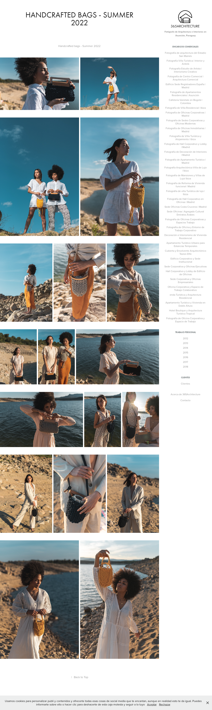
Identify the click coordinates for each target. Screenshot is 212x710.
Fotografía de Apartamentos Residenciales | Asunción (185, 93)
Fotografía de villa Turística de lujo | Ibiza (185, 192)
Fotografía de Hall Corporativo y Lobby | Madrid (185, 145)
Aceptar (152, 704)
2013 (185, 343)
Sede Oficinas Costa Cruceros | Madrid (185, 206)
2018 (185, 366)
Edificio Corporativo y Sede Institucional (185, 260)
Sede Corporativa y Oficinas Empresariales (185, 280)
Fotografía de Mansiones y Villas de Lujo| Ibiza (185, 177)
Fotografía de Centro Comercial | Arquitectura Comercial (185, 78)
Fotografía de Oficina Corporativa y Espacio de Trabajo (185, 320)
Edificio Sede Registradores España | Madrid (185, 85)
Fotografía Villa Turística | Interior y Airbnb (185, 62)
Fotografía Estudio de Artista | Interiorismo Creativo (185, 70)
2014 (185, 348)
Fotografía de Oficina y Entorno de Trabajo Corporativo (185, 228)
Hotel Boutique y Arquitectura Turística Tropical (185, 312)
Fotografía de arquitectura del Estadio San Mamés (185, 54)
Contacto (185, 400)
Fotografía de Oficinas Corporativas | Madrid (185, 114)
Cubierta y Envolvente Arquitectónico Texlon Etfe (185, 252)
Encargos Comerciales (185, 46)
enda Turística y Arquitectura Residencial (185, 296)
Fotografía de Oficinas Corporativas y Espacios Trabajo (185, 221)
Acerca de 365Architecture (185, 394)
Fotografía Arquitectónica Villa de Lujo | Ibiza (185, 169)
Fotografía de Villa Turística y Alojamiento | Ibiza (185, 137)
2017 (185, 362)
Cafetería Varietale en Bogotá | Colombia (185, 101)
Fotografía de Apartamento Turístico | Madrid (185, 161)
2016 (185, 357)
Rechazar (164, 704)
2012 (185, 338)
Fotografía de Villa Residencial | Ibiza (185, 107)
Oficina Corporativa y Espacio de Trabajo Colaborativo (185, 288)
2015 (185, 352)
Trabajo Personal (185, 332)
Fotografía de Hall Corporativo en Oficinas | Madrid (185, 200)
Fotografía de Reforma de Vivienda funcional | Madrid (185, 184)
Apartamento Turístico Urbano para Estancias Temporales (185, 244)
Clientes (185, 377)
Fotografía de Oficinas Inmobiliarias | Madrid (185, 129)
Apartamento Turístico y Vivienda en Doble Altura (185, 304)
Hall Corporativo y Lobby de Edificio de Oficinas (185, 272)
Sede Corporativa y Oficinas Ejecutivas (185, 266)
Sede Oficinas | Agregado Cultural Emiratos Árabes (185, 213)
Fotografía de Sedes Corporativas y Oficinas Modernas (185, 122)
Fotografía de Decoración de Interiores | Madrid (185, 153)
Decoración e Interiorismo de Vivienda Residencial (185, 236)
